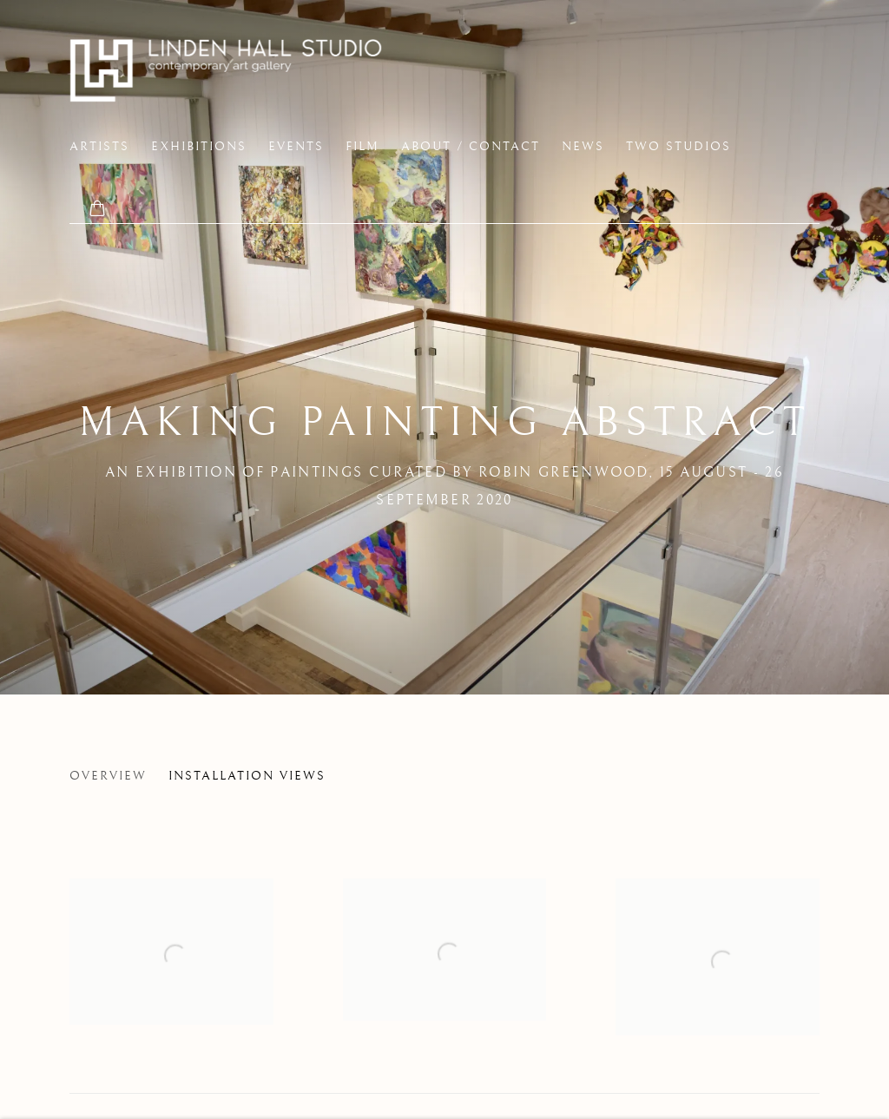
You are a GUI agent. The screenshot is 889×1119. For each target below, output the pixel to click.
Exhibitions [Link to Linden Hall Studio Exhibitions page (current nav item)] (199, 147)
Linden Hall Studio (225, 70)
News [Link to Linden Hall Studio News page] (583, 147)
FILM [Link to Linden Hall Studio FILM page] (362, 147)
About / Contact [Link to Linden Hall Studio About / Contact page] (470, 147)
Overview (108, 776)
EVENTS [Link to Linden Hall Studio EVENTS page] (296, 147)
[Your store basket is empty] (97, 210)
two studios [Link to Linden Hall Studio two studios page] (678, 147)
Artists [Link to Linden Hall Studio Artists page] (99, 147)
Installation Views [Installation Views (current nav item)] (247, 776)
